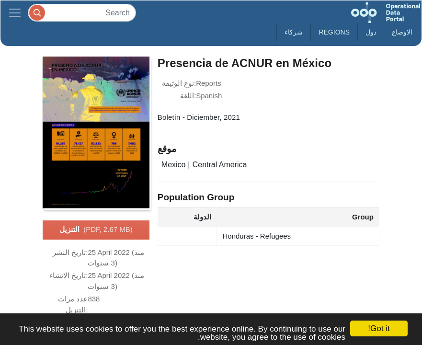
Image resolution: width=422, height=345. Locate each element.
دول (370, 32)
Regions (334, 32)
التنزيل (95, 230)
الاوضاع (402, 32)
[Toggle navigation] (15, 12)
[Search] (82, 13)
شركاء (294, 32)
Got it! (378, 328)
